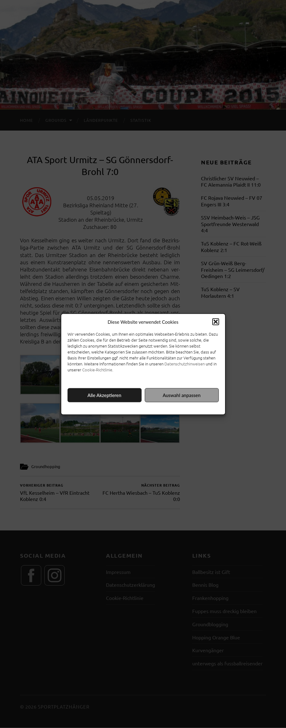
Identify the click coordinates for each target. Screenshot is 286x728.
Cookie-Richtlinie (97, 369)
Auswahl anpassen (181, 395)
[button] (216, 321)
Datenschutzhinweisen (184, 363)
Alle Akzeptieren (104, 395)
